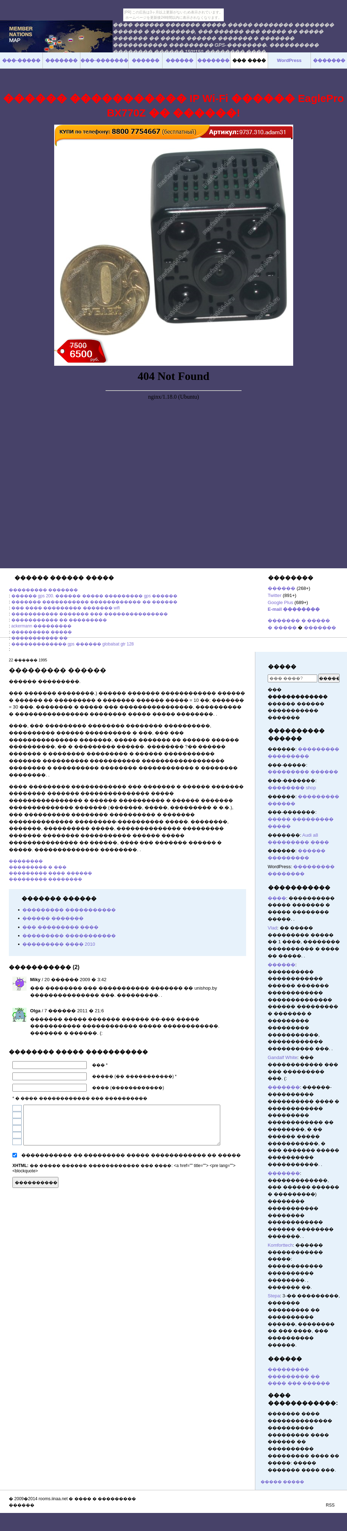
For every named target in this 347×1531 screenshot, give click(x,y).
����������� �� (39, 638)
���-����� (21, 60)
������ (281, 588)
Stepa (274, 1295)
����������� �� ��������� (59, 619)
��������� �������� (45, 879)
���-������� (104, 60)
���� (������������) (128, 1087)
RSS (330, 1505)
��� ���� (249, 60)
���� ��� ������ (299, 1383)
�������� (26, 861)
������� (320, 627)
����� (282, 667)
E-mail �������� (294, 609)
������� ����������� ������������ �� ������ (94, 601)
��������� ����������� (69, 909)
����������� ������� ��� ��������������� (89, 613)
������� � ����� (299, 620)
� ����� (282, 627)
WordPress (289, 60)
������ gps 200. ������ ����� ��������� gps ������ (94, 595)
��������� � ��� (38, 867)
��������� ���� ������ (50, 873)
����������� (299, 887)
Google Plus (280, 602)
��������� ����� (41, 632)
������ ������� (53, 918)
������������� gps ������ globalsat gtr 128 (72, 644)
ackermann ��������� (41, 626)
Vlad (272, 927)
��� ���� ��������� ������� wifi (65, 607)
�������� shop (292, 787)
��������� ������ (303, 771)
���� (277, 898)
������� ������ (242, 1181)
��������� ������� (43, 589)
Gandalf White (282, 1057)
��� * (100, 1065)
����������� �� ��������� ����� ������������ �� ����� (131, 1155)
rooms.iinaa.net (53, 1498)
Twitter (274, 595)
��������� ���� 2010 (58, 944)
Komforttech (280, 1245)
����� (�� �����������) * (134, 1076)
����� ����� (282, 1481)
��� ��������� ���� (60, 927)
